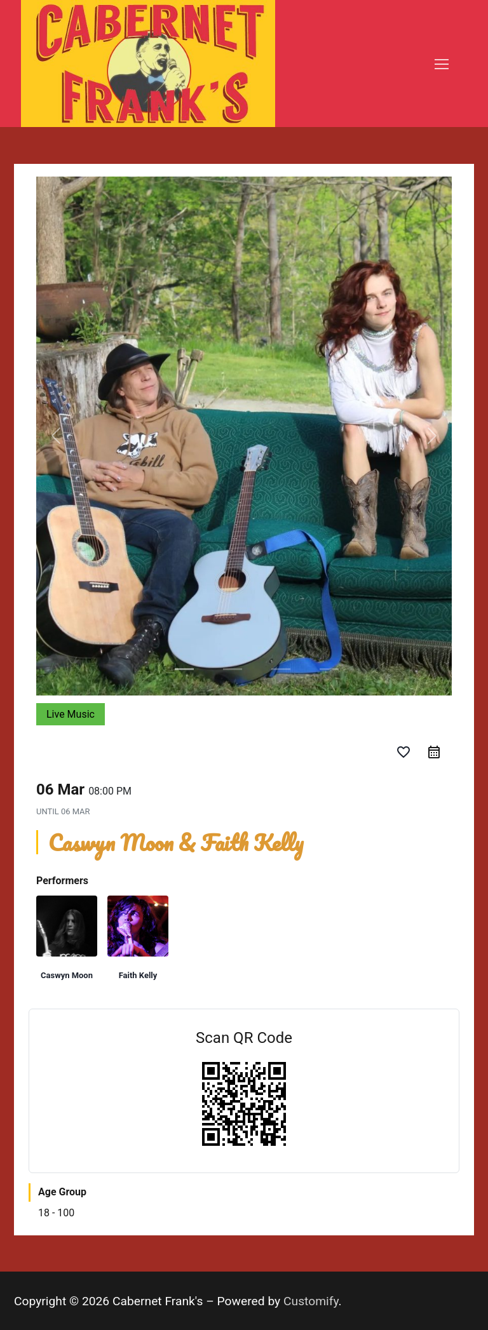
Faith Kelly (138, 975)
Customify (311, 1301)
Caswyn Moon (67, 975)
